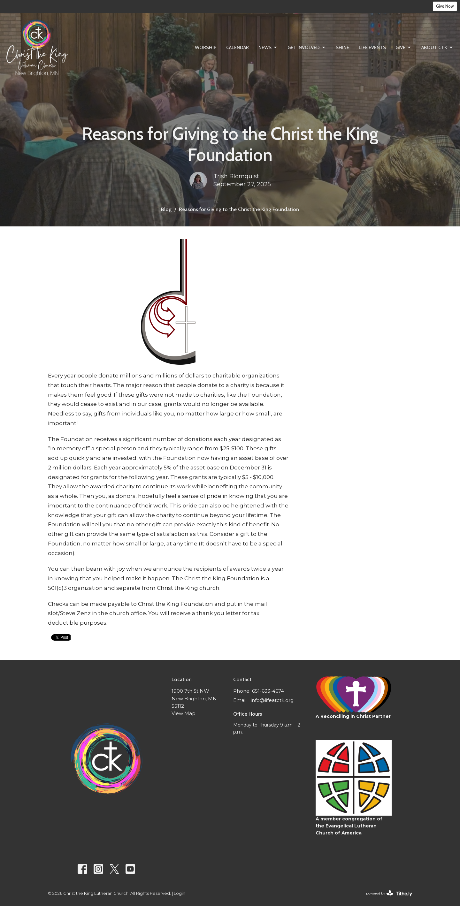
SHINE (342, 47)
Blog (166, 209)
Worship (206, 47)
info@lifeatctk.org (272, 700)
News (268, 47)
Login (179, 893)
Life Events (372, 47)
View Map (183, 713)
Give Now (445, 6)
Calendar (237, 47)
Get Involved (307, 47)
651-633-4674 (268, 691)
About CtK (437, 47)
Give (403, 47)
